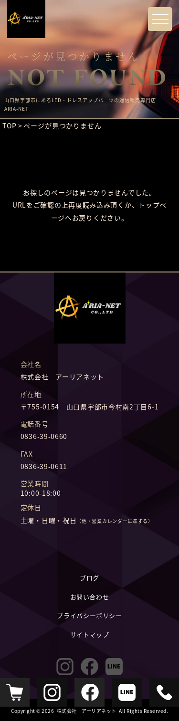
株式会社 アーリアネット (86, 710)
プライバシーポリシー (89, 615)
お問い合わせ (89, 596)
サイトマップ (89, 634)
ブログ (89, 577)
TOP (9, 125)
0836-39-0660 (44, 436)
